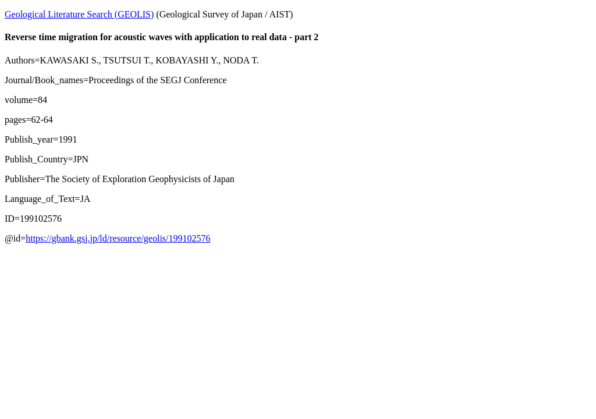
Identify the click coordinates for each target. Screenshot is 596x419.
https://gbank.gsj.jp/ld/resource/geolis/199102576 (118, 238)
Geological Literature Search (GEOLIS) (79, 14)
